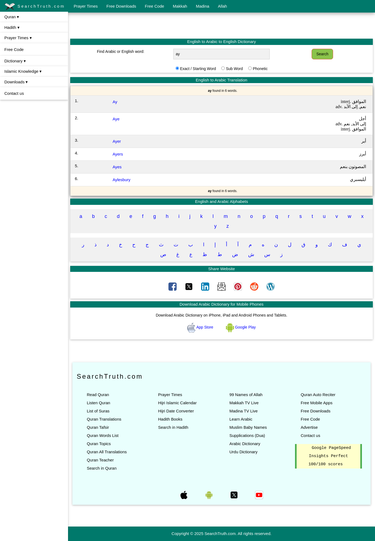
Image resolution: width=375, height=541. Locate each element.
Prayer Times (86, 6)
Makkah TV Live (244, 402)
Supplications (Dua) (247, 435)
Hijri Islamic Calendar (177, 402)
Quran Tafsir (98, 427)
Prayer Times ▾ (18, 37)
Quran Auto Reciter (318, 394)
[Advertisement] (221, 25)
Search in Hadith (173, 427)
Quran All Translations (107, 451)
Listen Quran (98, 402)
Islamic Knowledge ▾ (23, 71)
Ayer (117, 141)
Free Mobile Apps (317, 402)
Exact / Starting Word (198, 68)
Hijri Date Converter (176, 411)
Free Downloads (121, 6)
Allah (222, 6)
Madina (202, 6)
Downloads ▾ (16, 82)
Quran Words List (102, 435)
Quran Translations (104, 419)
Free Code (154, 6)
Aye (116, 119)
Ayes (117, 167)
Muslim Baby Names (248, 427)
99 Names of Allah (246, 394)
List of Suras (98, 411)
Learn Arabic (240, 419)
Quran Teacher (100, 460)
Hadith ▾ (12, 27)
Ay (115, 101)
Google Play (241, 327)
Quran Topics (99, 443)
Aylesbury (122, 179)
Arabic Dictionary (244, 443)
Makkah (180, 6)
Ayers (118, 154)
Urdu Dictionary (243, 451)
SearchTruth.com (34, 6)
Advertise (309, 427)
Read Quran (98, 394)
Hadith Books (170, 419)
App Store (200, 327)
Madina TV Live (243, 411)
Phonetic (260, 68)
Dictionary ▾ (15, 61)
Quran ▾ (11, 16)
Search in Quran (101, 468)
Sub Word (234, 68)
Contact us (14, 93)
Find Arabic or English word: (120, 51)
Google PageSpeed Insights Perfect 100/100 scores (329, 456)
